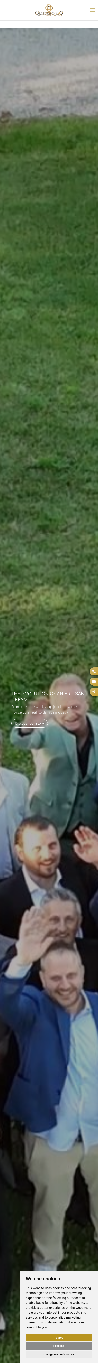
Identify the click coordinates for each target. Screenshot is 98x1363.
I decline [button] (58, 1346)
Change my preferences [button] (58, 1354)
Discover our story (29, 723)
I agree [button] (58, 1337)
